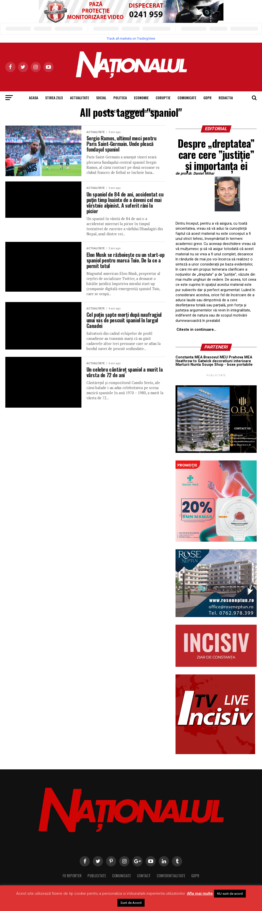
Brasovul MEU (215, 357)
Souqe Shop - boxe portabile (227, 364)
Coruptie (163, 97)
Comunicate (187, 97)
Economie (141, 97)
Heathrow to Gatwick (193, 361)
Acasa (33, 97)
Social (101, 97)
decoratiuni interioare (231, 361)
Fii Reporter (72, 875)
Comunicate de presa (141, 111)
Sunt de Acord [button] (131, 903)
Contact (111, 111)
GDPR (207, 97)
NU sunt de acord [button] (230, 894)
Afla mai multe (200, 893)
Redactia (226, 97)
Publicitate (97, 875)
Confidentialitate (171, 875)
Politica (120, 97)
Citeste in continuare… (196, 329)
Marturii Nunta (188, 364)
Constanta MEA (189, 357)
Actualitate (79, 97)
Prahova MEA (240, 357)
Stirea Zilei (54, 97)
